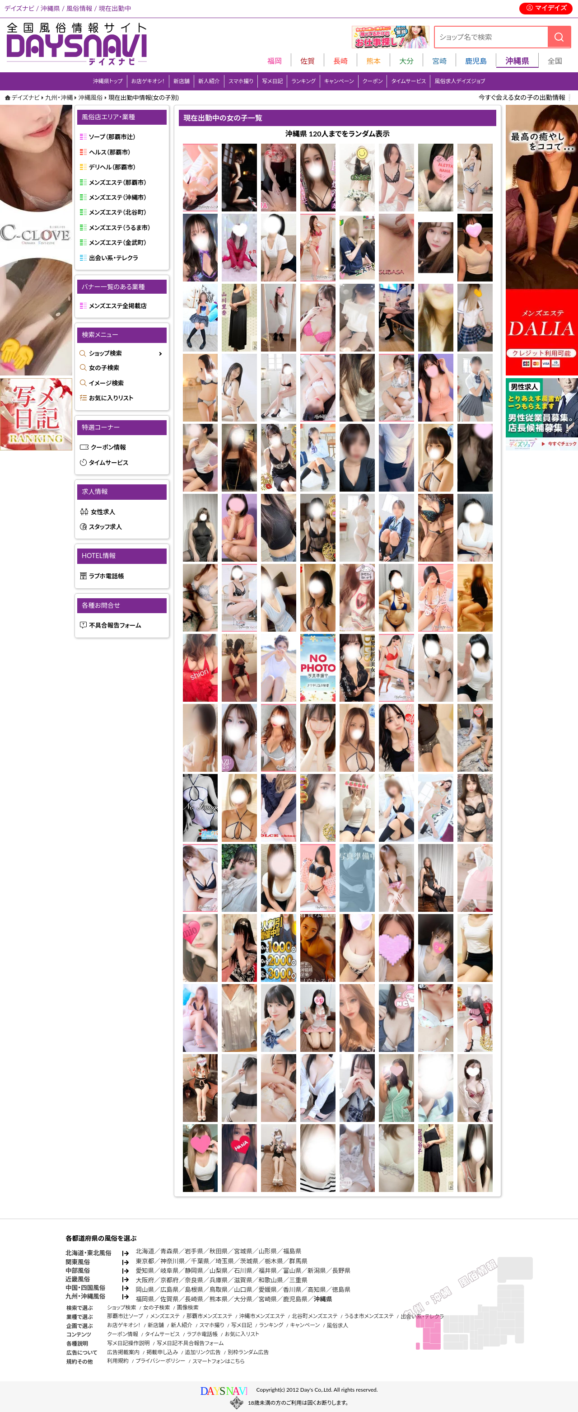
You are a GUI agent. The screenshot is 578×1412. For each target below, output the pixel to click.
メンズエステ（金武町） (118, 242)
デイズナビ (26, 97)
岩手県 (194, 1251)
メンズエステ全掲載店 (118, 306)
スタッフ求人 (105, 526)
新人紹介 (209, 81)
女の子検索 (104, 367)
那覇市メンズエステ (209, 1316)
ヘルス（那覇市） (110, 152)
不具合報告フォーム (115, 625)
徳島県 (341, 1289)
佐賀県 (169, 1299)
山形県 (267, 1251)
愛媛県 (267, 1289)
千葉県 (200, 1261)
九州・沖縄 (59, 97)
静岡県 (194, 1270)
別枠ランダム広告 (248, 1352)
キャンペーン (339, 81)
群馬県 (298, 1261)
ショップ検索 (105, 353)
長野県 (341, 1270)
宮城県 (243, 1251)
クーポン (373, 81)
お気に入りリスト (111, 398)
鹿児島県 (295, 1299)
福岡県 (145, 1299)
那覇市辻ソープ (125, 1316)
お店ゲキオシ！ (148, 81)
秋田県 (219, 1251)
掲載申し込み (162, 1352)
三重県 (298, 1280)
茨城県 (249, 1261)
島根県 (194, 1289)
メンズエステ (164, 1316)
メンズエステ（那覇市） (118, 182)
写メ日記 (272, 81)
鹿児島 (476, 60)
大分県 (243, 1299)
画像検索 (188, 1307)
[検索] (559, 37)
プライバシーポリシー (160, 1360)
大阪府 (145, 1280)
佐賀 (307, 60)
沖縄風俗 (90, 97)
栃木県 (274, 1261)
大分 (406, 60)
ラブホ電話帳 (106, 576)
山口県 (243, 1289)
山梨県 (219, 1270)
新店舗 (181, 81)
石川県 (243, 1270)
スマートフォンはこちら (218, 1361)
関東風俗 (77, 1262)
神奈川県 (172, 1261)
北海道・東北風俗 (88, 1253)
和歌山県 (270, 1280)
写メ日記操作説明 (128, 1343)
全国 (555, 60)
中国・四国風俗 (85, 1287)
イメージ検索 (106, 383)
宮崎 (439, 60)
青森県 (169, 1251)
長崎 (340, 60)
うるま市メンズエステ (369, 1316)
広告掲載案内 (123, 1352)
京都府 (169, 1280)
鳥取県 (219, 1289)
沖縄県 (323, 1299)
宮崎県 (267, 1299)
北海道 (145, 1251)
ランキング (303, 81)
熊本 (373, 60)
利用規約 (118, 1360)
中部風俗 (77, 1270)
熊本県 (219, 1299)
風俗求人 (338, 1325)
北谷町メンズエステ (314, 1316)
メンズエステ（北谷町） (118, 212)
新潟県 (317, 1270)
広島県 (169, 1289)
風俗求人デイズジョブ (459, 81)
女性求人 (103, 512)
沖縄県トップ (108, 81)
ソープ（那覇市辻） (112, 137)
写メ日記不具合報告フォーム (190, 1343)
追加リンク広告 (203, 1352)
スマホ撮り (240, 81)
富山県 (292, 1270)
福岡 (274, 60)
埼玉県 (224, 1261)
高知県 (317, 1289)
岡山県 (145, 1289)
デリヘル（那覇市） (112, 167)
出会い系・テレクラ (113, 258)
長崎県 (194, 1299)
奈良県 (194, 1280)
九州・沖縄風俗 (85, 1296)
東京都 (145, 1261)
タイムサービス (408, 81)
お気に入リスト (241, 1334)
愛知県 (145, 1270)
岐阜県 (169, 1270)
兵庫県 (219, 1280)
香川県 (292, 1289)
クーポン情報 (108, 447)
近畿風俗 (77, 1279)
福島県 (292, 1251)
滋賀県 (243, 1280)
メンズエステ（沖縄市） (118, 197)
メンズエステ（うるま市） (120, 227)
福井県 (267, 1270)
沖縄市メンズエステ (262, 1316)
